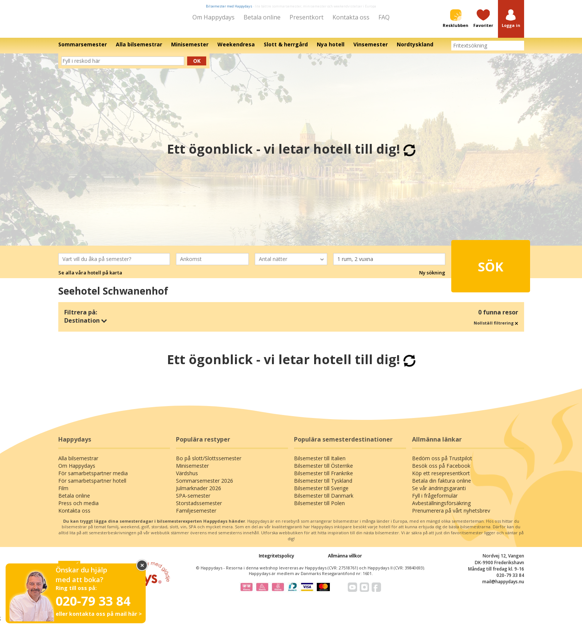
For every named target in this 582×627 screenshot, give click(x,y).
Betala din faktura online (441, 485)
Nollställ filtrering (496, 328)
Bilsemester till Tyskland (323, 485)
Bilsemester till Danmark (323, 500)
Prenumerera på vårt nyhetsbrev (451, 515)
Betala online (262, 17)
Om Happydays (213, 17)
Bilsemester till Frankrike (323, 478)
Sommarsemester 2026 (204, 485)
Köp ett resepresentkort (441, 478)
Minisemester (192, 470)
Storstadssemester (199, 507)
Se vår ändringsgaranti (439, 493)
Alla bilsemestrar (78, 463)
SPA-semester (193, 500)
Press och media (78, 507)
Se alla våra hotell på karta (90, 277)
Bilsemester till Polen (319, 507)
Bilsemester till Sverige (321, 493)
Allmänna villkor (345, 561)
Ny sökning (432, 277)
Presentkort (306, 17)
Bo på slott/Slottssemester (208, 463)
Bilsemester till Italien (320, 463)
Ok (197, 66)
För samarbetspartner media (93, 478)
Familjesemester (196, 515)
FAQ (384, 17)
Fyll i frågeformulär (435, 500)
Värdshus (187, 478)
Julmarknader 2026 (198, 493)
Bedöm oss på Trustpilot (442, 463)
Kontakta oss (350, 17)
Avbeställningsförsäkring (441, 507)
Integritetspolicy (276, 561)
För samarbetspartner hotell (92, 485)
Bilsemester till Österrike (323, 470)
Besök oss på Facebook (441, 470)
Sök (477, 267)
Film (63, 493)
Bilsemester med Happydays (229, 6)
